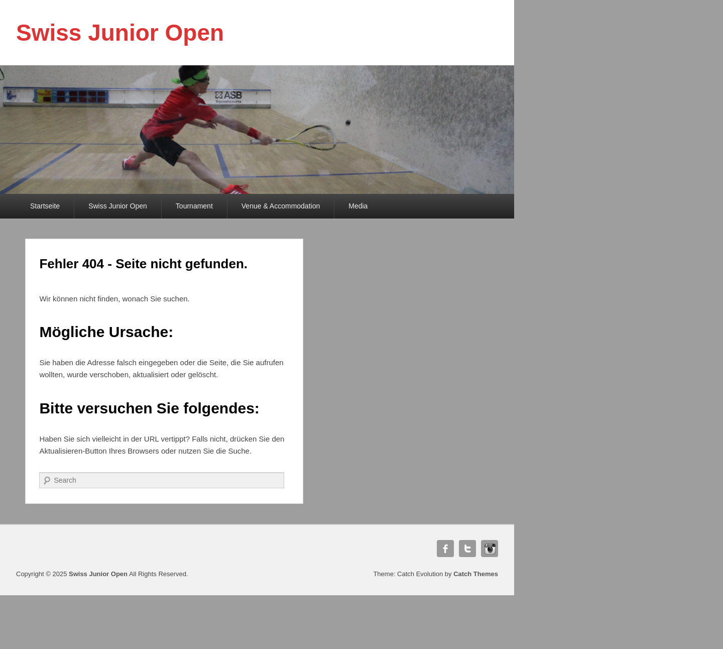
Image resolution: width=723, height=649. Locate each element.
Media (358, 206)
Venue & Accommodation (281, 206)
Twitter (467, 548)
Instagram (489, 548)
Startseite (45, 206)
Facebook (445, 548)
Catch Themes (475, 574)
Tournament (194, 206)
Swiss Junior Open (120, 33)
